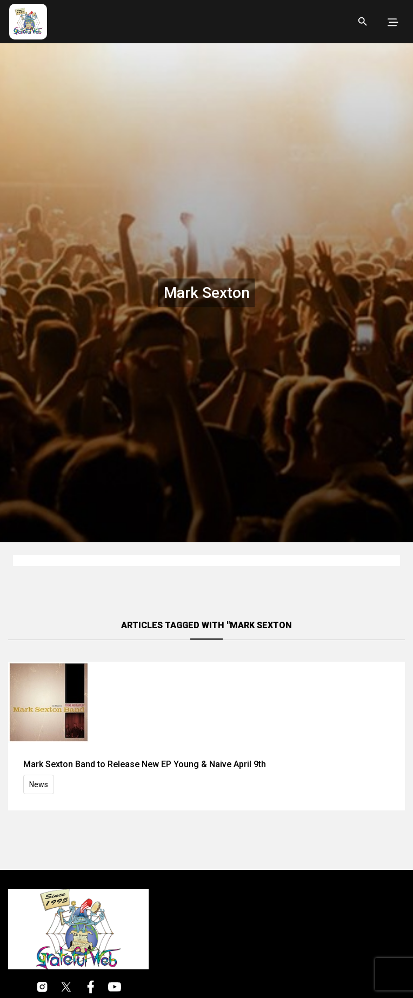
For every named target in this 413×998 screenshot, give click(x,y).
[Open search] (362, 21)
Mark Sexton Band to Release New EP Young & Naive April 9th (144, 764)
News (38, 784)
